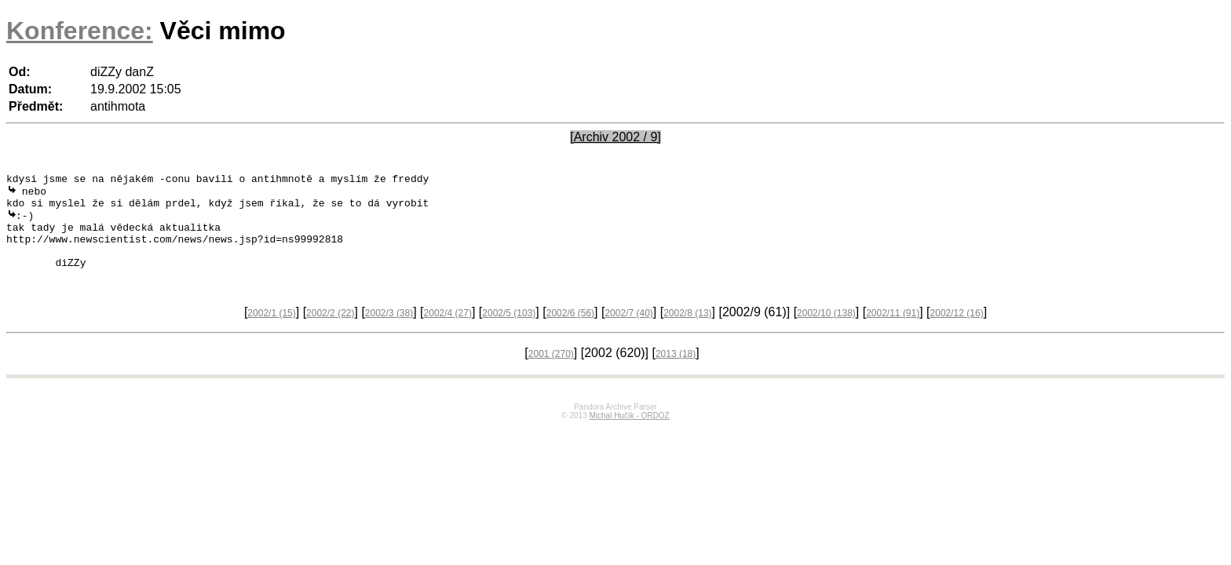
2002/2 (330, 332)
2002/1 (271, 332)
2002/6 (570, 332)
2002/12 (957, 332)
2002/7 (628, 332)
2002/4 (448, 332)
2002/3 (389, 332)
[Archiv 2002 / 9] (615, 137)
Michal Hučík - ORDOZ (629, 435)
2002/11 (892, 332)
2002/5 (508, 332)
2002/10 (826, 332)
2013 (676, 373)
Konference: (79, 30)
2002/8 (687, 332)
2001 (551, 373)
